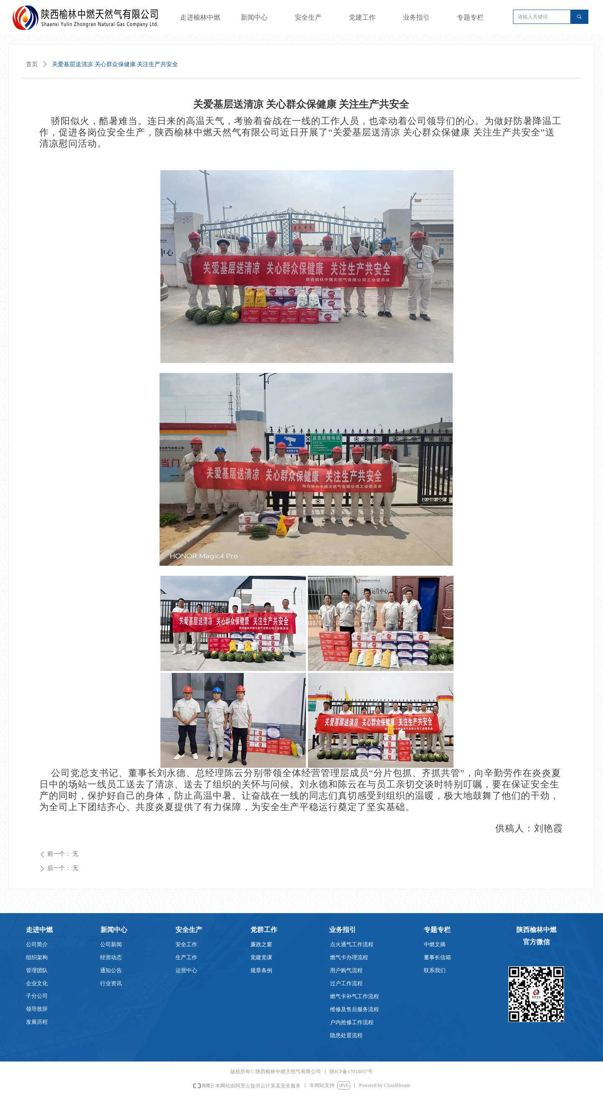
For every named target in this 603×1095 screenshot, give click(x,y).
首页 (32, 64)
